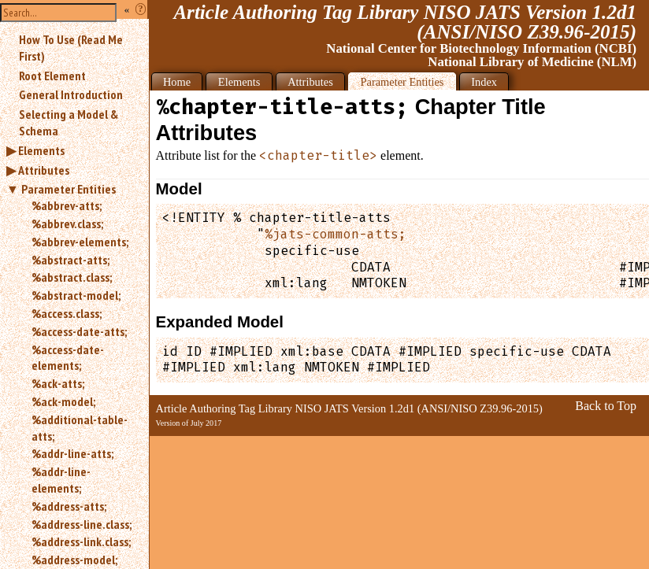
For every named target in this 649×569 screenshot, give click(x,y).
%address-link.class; (81, 541)
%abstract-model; (76, 295)
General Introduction (71, 94)
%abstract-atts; (70, 260)
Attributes (43, 170)
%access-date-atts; (79, 331)
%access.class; (67, 313)
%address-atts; (69, 506)
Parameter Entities (68, 189)
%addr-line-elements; (61, 480)
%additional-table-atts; (80, 428)
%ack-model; (63, 401)
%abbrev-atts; (67, 205)
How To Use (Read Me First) (71, 47)
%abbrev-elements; (80, 241)
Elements (41, 150)
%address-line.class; (82, 524)
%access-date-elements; (68, 358)
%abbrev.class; (67, 223)
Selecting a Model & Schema (68, 122)
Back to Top (605, 405)
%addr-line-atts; (72, 453)
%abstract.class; (72, 277)
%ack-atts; (58, 383)
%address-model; (74, 559)
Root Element (52, 75)
